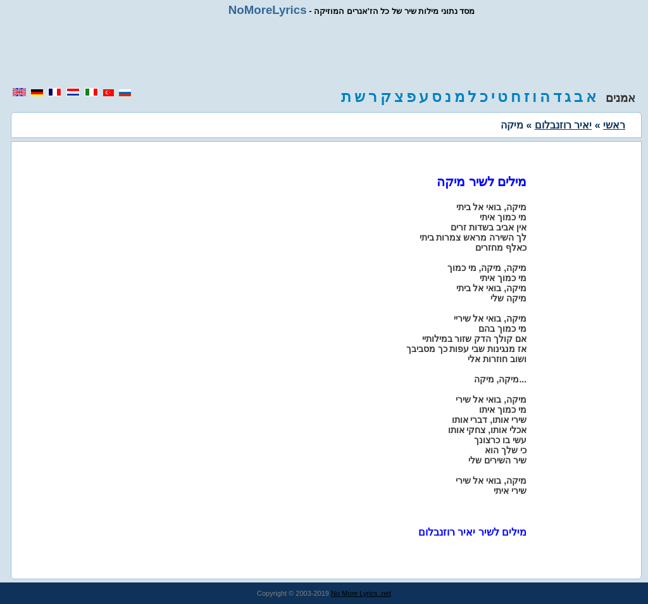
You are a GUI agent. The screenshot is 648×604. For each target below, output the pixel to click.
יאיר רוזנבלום (563, 125)
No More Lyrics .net (361, 593)
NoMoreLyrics (267, 9)
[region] (324, 51)
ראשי (614, 125)
